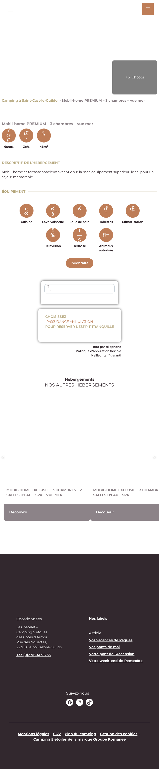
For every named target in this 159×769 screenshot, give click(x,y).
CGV (57, 734)
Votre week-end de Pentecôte (116, 661)
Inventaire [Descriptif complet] (80, 263)
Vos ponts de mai (104, 647)
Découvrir (18, 512)
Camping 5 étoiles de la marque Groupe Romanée (79, 739)
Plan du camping (80, 734)
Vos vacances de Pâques (110, 640)
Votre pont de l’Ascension (111, 654)
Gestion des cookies (118, 734)
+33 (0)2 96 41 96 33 (33, 655)
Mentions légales (33, 734)
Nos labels (98, 618)
